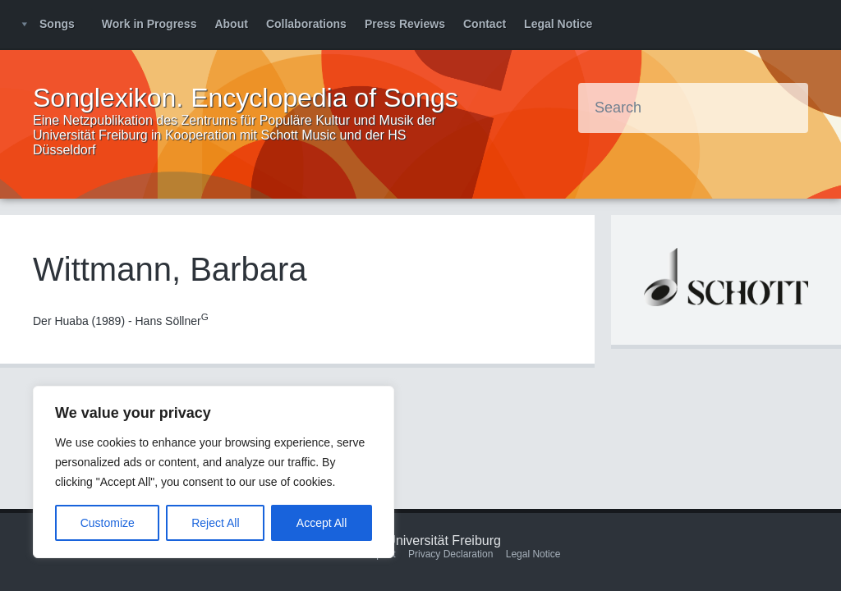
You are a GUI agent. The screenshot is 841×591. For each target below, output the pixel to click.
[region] (213, 472)
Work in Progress (149, 23)
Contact (484, 23)
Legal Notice (558, 23)
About (230, 23)
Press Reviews (405, 23)
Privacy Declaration (450, 554)
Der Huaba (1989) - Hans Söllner (121, 321)
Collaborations (306, 23)
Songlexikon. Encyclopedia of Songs (245, 97)
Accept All (321, 522)
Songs (57, 23)
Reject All (215, 522)
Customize (107, 522)
